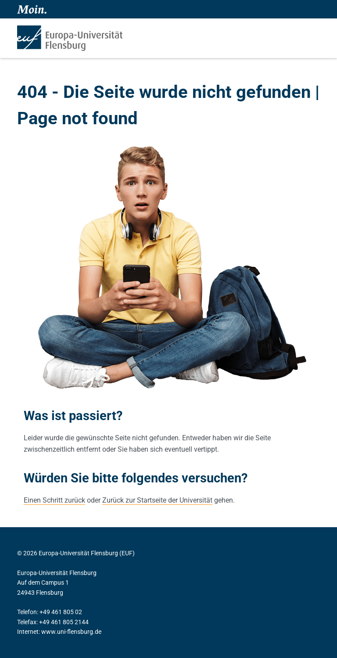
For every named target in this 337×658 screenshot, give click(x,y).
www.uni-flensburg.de (71, 631)
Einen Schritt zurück (54, 500)
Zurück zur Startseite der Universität (157, 500)
